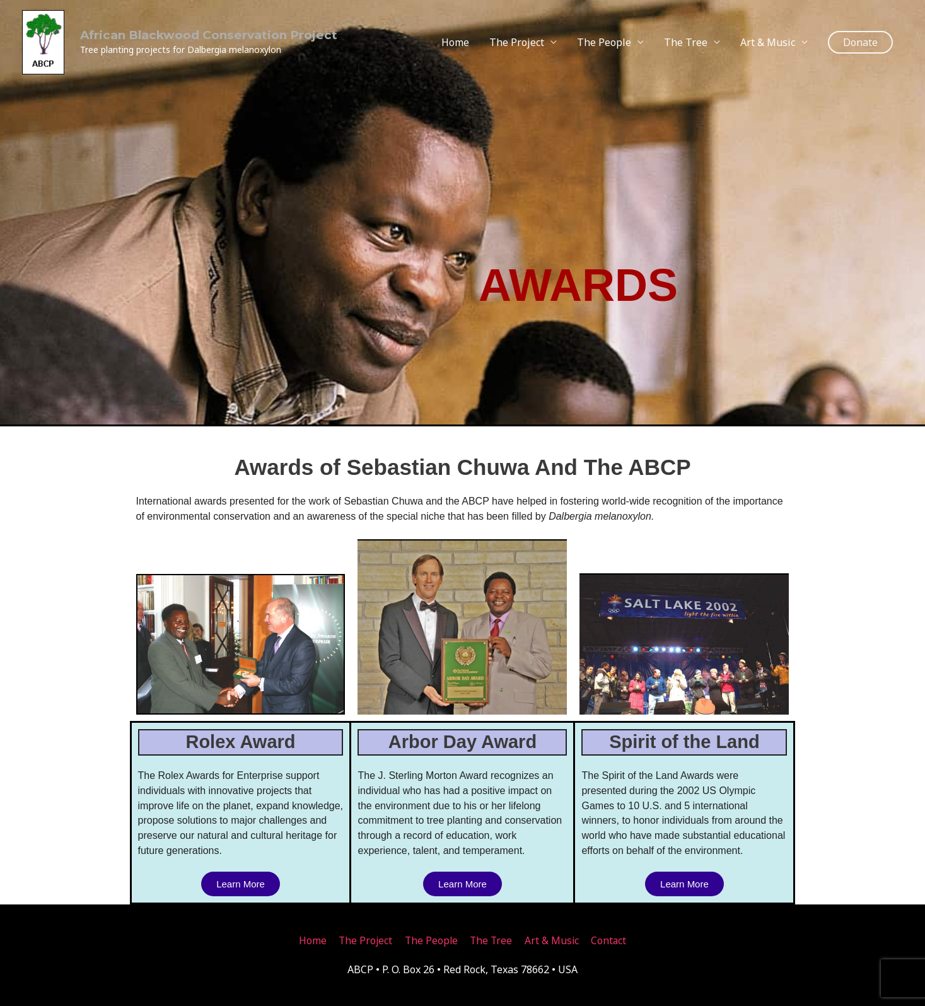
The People (604, 39)
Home (455, 39)
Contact (612, 940)
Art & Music (767, 39)
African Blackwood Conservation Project (192, 32)
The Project (516, 39)
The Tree (685, 39)
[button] (860, 39)
